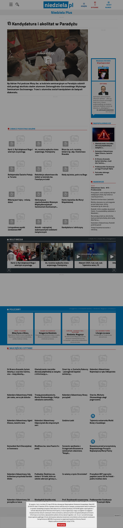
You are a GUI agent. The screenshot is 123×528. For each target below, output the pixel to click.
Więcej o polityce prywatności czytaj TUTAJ (61, 521)
